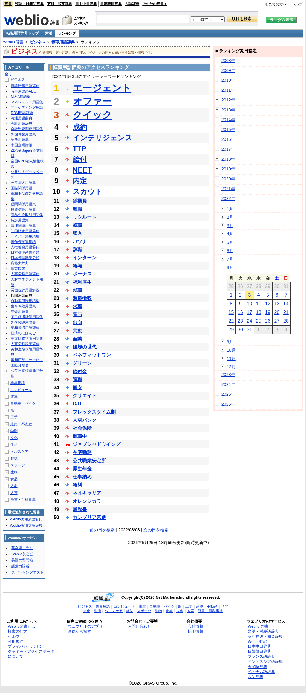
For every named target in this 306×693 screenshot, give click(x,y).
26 (267, 321)
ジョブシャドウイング (96, 444)
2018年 (228, 159)
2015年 (228, 129)
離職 (77, 209)
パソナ (80, 241)
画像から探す (79, 631)
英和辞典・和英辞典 (265, 636)
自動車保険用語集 (25, 301)
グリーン (82, 363)
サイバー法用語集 (25, 236)
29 (231, 329)
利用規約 (15, 641)
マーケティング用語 (27, 107)
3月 (230, 225)
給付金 (80, 371)
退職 (77, 379)
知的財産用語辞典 (25, 231)
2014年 (228, 119)
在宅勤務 (82, 452)
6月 (230, 250)
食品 (14, 479)
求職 (77, 306)
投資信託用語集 (23, 209)
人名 (14, 486)
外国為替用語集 (23, 134)
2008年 (228, 60)
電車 (14, 397)
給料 (77, 484)
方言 (14, 493)
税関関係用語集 (23, 204)
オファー (92, 101)
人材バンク (85, 420)
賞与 (77, 314)
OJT (77, 403)
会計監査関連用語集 (27, 129)
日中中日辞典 (86, 4)
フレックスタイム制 (94, 412)
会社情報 (195, 626)
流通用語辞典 (21, 118)
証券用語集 (20, 140)
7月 (230, 259)
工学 (14, 417)
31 (249, 329)
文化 (14, 438)
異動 (77, 330)
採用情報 (195, 631)
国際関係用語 (21, 188)
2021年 (228, 188)
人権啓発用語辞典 (25, 247)
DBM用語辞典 (22, 113)
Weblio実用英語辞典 (26, 525)
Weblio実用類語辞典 (26, 519)
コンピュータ (21, 390)
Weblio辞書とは (21, 626)
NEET (82, 170)
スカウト (87, 191)
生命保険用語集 (23, 306)
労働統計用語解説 (25, 290)
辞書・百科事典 (23, 500)
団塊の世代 (85, 346)
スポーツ (17, 465)
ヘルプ (297, 4)
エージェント (102, 88)
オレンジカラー (89, 501)
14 (286, 303)
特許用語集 (20, 220)
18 (258, 312)
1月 (230, 209)
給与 (77, 265)
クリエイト (85, 395)
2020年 (228, 178)
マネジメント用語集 (27, 102)
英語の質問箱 (22, 560)
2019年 (228, 169)
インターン (85, 257)
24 (249, 321)
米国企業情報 (21, 145)
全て (8, 74)
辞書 (8, 4)
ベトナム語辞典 (261, 671)
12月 (231, 366)
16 (240, 312)
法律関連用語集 (23, 226)
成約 (80, 127)
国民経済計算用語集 (27, 317)
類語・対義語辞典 (29, 4)
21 (286, 312)
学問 (14, 431)
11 (258, 303)
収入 (77, 233)
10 (249, 303)
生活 (14, 445)
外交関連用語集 (23, 322)
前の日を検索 (102, 529)
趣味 (14, 458)
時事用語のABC (23, 91)
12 (267, 303)
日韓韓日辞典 (111, 4)
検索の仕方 (17, 631)
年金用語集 (20, 311)
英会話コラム (22, 548)
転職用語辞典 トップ (22, 33)
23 (240, 321)
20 (276, 312)
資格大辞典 (20, 263)
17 (249, 312)
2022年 (228, 198)
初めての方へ (276, 4)
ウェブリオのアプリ (85, 626)
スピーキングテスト (27, 572)
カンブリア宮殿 (89, 517)
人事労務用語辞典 (25, 274)
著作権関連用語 (23, 242)
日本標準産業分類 (25, 252)
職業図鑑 (18, 269)
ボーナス (82, 273)
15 (231, 312)
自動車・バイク (23, 403)
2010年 (228, 80)
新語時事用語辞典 (25, 86)
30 (240, 329)
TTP (79, 148)
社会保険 (82, 428)
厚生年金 (82, 468)
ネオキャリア (87, 492)
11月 (231, 358)
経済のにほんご (23, 333)
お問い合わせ (139, 626)
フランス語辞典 (261, 656)
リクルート (85, 217)
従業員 (80, 201)
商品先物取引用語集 (27, 215)
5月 (230, 242)
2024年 (228, 384)
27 (276, 321)
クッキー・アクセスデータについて (31, 654)
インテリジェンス (102, 138)
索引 (48, 33)
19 (267, 312)
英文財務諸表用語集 (27, 338)
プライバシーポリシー (27, 646)
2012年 (228, 100)
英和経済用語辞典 (25, 328)
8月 (230, 267)
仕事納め (82, 476)
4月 (230, 234)
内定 (80, 181)
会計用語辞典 (21, 123)
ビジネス (37, 42)
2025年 (228, 394)
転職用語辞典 (63, 42)
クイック (92, 115)
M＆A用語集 (20, 97)
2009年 (228, 70)
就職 (77, 290)
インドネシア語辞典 (265, 661)
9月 (230, 341)
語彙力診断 (20, 566)
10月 (231, 350)
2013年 (228, 109)
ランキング (67, 33)
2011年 (228, 90)
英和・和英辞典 (59, 4)
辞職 (77, 249)
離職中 (80, 436)
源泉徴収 (82, 298)
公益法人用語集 (23, 183)
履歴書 (80, 509)
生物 (14, 472)
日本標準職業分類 (25, 258)
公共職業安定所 (89, 460)
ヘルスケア (19, 451)
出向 (77, 322)
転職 (77, 225)
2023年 (228, 374)
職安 (77, 387)
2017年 (228, 149)
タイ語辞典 (257, 666)
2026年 (228, 404)
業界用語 (17, 383)
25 (258, 321)
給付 (80, 159)
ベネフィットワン (92, 355)
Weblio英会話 (22, 554)
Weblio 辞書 (13, 42)
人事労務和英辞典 (25, 344)
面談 (77, 338)
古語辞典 (132, 4)
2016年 (228, 139)
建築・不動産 (21, 424)
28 (286, 321)
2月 (230, 217)
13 (276, 303)
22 (231, 321)
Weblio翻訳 (257, 641)
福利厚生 (82, 282)
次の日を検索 (156, 529)
